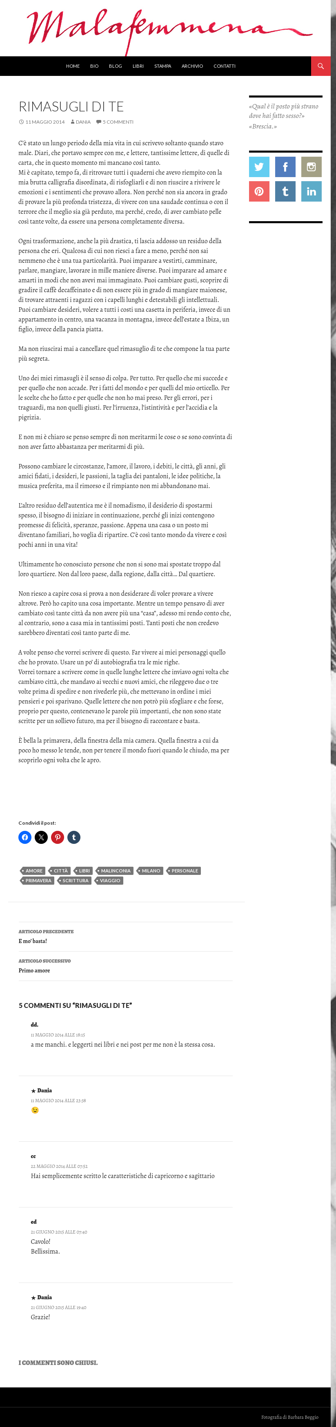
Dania (83, 122)
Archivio (192, 66)
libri (84, 870)
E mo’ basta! (126, 936)
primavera (38, 880)
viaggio (110, 880)
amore (34, 870)
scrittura (76, 880)
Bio (94, 66)
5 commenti (118, 122)
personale (185, 870)
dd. (34, 1025)
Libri (138, 66)
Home (73, 66)
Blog (115, 66)
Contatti (225, 66)
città (61, 870)
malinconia (116, 870)
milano (151, 870)
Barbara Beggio (303, 1417)
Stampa (162, 66)
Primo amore (126, 965)
